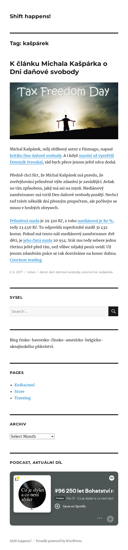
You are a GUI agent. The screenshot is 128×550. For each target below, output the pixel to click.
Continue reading (26, 260)
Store (19, 391)
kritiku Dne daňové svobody (36, 155)
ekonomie (89, 272)
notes (31, 272)
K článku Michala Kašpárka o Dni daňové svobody (58, 68)
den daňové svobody (64, 272)
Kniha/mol (24, 385)
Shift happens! (30, 16)
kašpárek (106, 272)
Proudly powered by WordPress (59, 541)
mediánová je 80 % (95, 220)
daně (44, 272)
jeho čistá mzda (37, 240)
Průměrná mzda (24, 220)
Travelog (22, 398)
